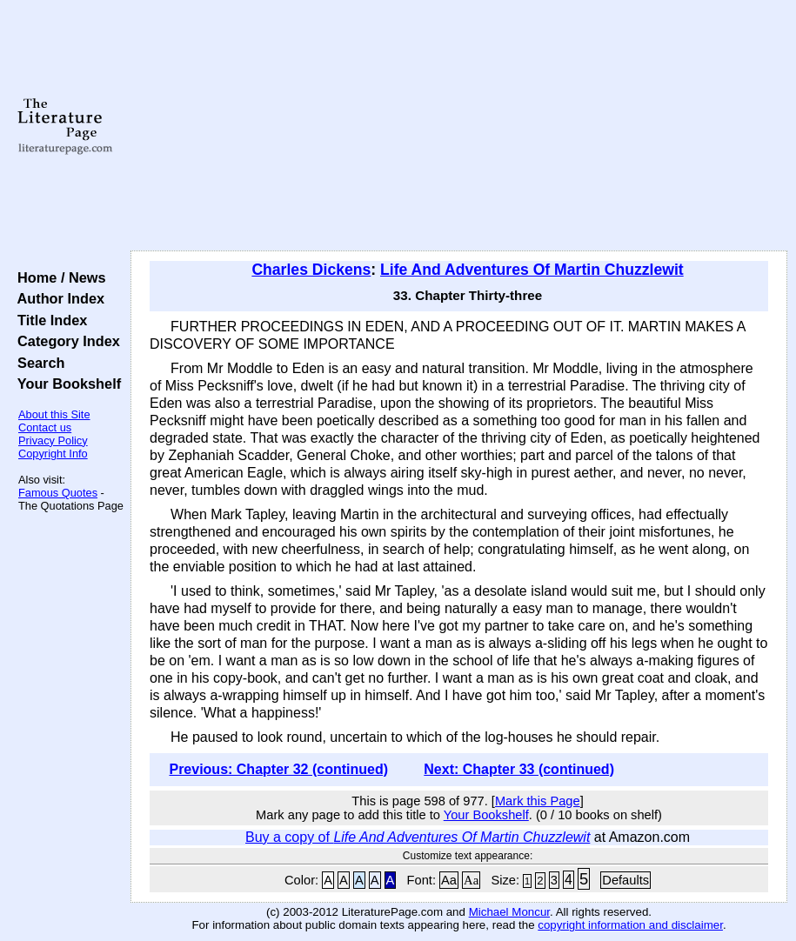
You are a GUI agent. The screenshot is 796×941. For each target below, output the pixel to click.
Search (37, 362)
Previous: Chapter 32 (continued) (278, 769)
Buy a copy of (417, 837)
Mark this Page (537, 801)
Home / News (58, 277)
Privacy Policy (53, 440)
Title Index (48, 320)
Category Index (65, 341)
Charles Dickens (311, 269)
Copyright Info (53, 453)
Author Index (57, 298)
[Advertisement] (459, 126)
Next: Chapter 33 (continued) (519, 769)
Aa (449, 880)
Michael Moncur (509, 911)
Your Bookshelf (65, 383)
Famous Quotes (57, 492)
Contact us (44, 427)
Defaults (625, 880)
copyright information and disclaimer (630, 924)
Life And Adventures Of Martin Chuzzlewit (532, 269)
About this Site (54, 414)
